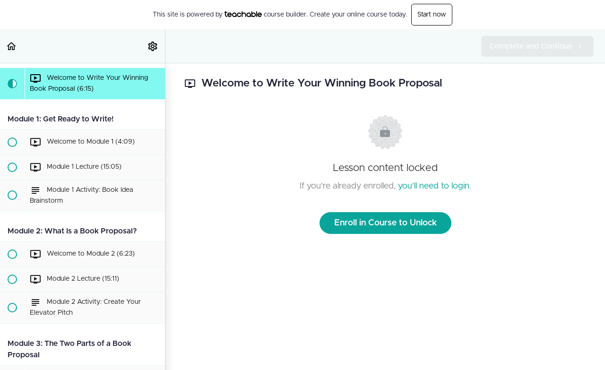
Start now (431, 14)
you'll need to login (433, 186)
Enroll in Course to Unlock (385, 223)
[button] (12, 46)
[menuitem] (153, 46)
